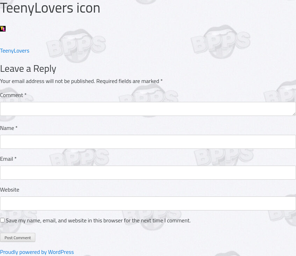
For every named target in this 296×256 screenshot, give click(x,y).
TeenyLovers (14, 50)
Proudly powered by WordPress (37, 252)
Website (9, 189)
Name (9, 128)
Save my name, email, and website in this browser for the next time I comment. (98, 220)
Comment (13, 95)
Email (8, 158)
